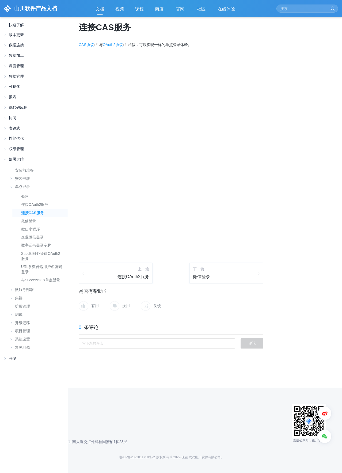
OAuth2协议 (115, 45)
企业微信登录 (32, 237)
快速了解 (16, 25)
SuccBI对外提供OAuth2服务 (40, 256)
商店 (160, 11)
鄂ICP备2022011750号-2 (137, 457)
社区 (202, 11)
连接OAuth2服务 (34, 205)
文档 (100, 9)
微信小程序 (30, 229)
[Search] (307, 9)
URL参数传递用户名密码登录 (41, 269)
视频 (119, 9)
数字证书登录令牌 (36, 245)
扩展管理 (22, 306)
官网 (180, 11)
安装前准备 (24, 170)
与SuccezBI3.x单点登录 (40, 280)
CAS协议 (89, 45)
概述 (25, 197)
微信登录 (28, 221)
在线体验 (227, 11)
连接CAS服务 (32, 213)
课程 (139, 9)
